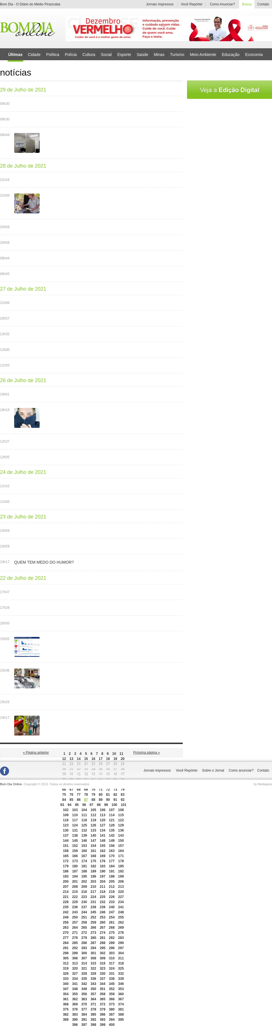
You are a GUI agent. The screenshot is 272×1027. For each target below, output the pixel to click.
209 (84, 887)
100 (114, 805)
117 (75, 820)
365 (102, 999)
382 (66, 1014)
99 (106, 805)
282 (111, 938)
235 (66, 907)
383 (75, 1014)
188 (84, 871)
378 (93, 1009)
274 (102, 933)
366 (111, 999)
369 (75, 1004)
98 (99, 805)
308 (93, 958)
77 (78, 795)
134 (102, 830)
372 (102, 1004)
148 (102, 841)
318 (121, 963)
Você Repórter (192, 4)
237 (84, 907)
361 (66, 999)
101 (123, 805)
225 (102, 897)
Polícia (71, 54)
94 (69, 805)
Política (52, 54)
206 (121, 882)
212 (111, 887)
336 (93, 979)
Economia (254, 54)
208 (75, 887)
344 (102, 984)
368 (66, 1004)
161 (93, 851)
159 (75, 851)
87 (86, 800)
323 (102, 968)
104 (84, 810)
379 (102, 1009)
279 (84, 938)
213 (121, 887)
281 (102, 938)
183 (102, 866)
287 (93, 943)
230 (84, 902)
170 (111, 856)
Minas (159, 54)
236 (75, 907)
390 (75, 1020)
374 (121, 1004)
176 (102, 861)
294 (93, 948)
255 (121, 917)
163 (111, 851)
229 (75, 902)
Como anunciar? (241, 770)
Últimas (15, 54)
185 (121, 866)
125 (84, 825)
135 (111, 830)
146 (84, 841)
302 (102, 953)
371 (93, 1004)
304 (121, 953)
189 (93, 871)
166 (75, 856)
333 (66, 979)
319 (66, 968)
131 (75, 830)
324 (111, 968)
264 (75, 928)
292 (75, 948)
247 (111, 912)
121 (111, 820)
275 (111, 933)
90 (108, 800)
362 (75, 999)
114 (111, 815)
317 (111, 963)
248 (121, 912)
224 (93, 897)
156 (111, 846)
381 (121, 1009)
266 (93, 928)
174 (84, 861)
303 (111, 953)
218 (102, 892)
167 (84, 856)
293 (84, 948)
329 (93, 974)
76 (71, 795)
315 (93, 963)
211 (102, 887)
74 (122, 789)
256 (66, 922)
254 (111, 917)
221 (66, 897)
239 (102, 907)
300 (84, 953)
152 (75, 846)
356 (84, 994)
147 (93, 841)
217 (93, 892)
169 (102, 856)
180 (75, 866)
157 (121, 846)
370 (84, 1004)
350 (93, 989)
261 (111, 922)
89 (101, 800)
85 (71, 800)
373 (111, 1004)
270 (66, 933)
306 (75, 958)
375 (66, 1009)
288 (102, 943)
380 (111, 1009)
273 (93, 933)
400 (111, 1025)
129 (121, 825)
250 (75, 917)
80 (101, 795)
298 (66, 953)
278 (75, 938)
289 (111, 943)
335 (84, 979)
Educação (230, 54)
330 (102, 974)
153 (84, 846)
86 (78, 800)
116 (66, 820)
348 (75, 989)
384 (84, 1014)
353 (121, 989)
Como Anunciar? (222, 4)
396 (75, 1025)
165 (66, 856)
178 (121, 861)
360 (121, 994)
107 (111, 810)
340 (66, 984)
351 (102, 989)
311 (121, 958)
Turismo (177, 54)
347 (66, 989)
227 (121, 897)
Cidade (34, 54)
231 (93, 902)
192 (121, 871)
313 (75, 963)
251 (84, 917)
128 (111, 825)
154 (93, 846)
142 (111, 836)
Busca (246, 4)
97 (91, 805)
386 (102, 1014)
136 (121, 830)
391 (84, 1020)
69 (86, 789)
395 (121, 1020)
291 (66, 948)
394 (111, 1020)
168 (93, 856)
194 (75, 876)
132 (84, 830)
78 (86, 795)
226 (111, 897)
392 (93, 1020)
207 (66, 887)
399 (102, 1025)
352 (111, 989)
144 (66, 841)
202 (84, 882)
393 (102, 1020)
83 (122, 795)
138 (75, 836)
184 (111, 866)
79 (93, 795)
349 (84, 989)
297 (121, 948)
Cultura (88, 54)
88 (93, 800)
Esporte (124, 54)
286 (84, 943)
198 (111, 876)
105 (93, 810)
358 (102, 994)
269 (121, 928)
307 (84, 958)
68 (78, 789)
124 (75, 825)
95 (76, 805)
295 (102, 948)
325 (121, 968)
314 (84, 963)
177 (111, 861)
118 (84, 820)
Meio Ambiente (203, 54)
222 (75, 897)
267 (102, 928)
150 (121, 841)
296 (111, 948)
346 (121, 984)
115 (121, 815)
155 (102, 846)
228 (66, 902)
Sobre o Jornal (213, 770)
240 (111, 907)
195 (84, 876)
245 (93, 912)
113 (102, 815)
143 (121, 836)
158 (66, 851)
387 (111, 1014)
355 (75, 994)
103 (75, 810)
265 (84, 928)
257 (75, 922)
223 (84, 897)
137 (66, 836)
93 (62, 805)
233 (111, 902)
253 (102, 917)
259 (93, 922)
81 (108, 795)
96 (84, 805)
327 (75, 974)
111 (84, 815)
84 (64, 800)
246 (102, 912)
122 (121, 820)
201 (75, 882)
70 (93, 789)
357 (93, 994)
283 (121, 938)
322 (93, 968)
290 (121, 943)
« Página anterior (36, 753)
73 (115, 789)
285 (75, 943)
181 (84, 866)
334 (75, 979)
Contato (263, 4)
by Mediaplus (263, 784)
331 (111, 974)
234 (121, 902)
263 (66, 928)
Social (106, 54)
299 (75, 953)
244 (84, 912)
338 (111, 979)
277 (66, 938)
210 (93, 887)
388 (121, 1014)
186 (66, 871)
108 (121, 810)
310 (111, 958)
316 (102, 963)
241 (121, 907)
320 (75, 968)
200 (66, 882)
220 (121, 892)
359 (111, 994)
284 (66, 943)
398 (93, 1025)
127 (102, 825)
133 (93, 830)
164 (121, 851)
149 (111, 841)
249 (66, 917)
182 (93, 866)
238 (93, 907)
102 (66, 810)
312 (66, 963)
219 (111, 892)
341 (75, 984)
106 (102, 810)
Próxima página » (146, 753)
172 (66, 861)
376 (75, 1009)
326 (66, 974)
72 (108, 789)
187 (75, 871)
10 (114, 754)
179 (66, 866)
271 (75, 933)
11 (121, 754)
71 (101, 789)
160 (84, 851)
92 (122, 800)
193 (66, 876)
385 (93, 1014)
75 (64, 795)
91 (115, 800)
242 (66, 912)
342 (84, 984)
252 (93, 917)
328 (84, 974)
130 (66, 830)
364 (93, 999)
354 (66, 994)
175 (93, 861)
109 (66, 815)
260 (102, 922)
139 (84, 836)
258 (84, 922)
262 (121, 922)
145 (75, 841)
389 (66, 1020)
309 (102, 958)
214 (66, 892)
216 (84, 892)
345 (111, 984)
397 (84, 1025)
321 (84, 968)
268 (111, 928)
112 (93, 815)
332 (121, 974)
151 (66, 846)
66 (64, 789)
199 (121, 876)
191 (111, 871)
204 (102, 882)
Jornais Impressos (159, 4)
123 (66, 825)
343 (93, 984)
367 (121, 999)
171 (121, 856)
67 (71, 789)
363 (84, 999)
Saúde (142, 54)
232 (102, 902)
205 (111, 882)
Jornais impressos (157, 770)
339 (121, 979)
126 (93, 825)
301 (93, 953)
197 (102, 876)
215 (75, 892)
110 (75, 815)
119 (93, 820)
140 (93, 836)
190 (102, 871)
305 (66, 958)
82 (115, 795)
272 (84, 933)
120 (102, 820)
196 (93, 876)
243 (75, 912)
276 (121, 933)
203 (93, 882)
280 (93, 938)
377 (84, 1009)
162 (102, 851)
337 (102, 979)
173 (75, 861)
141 (102, 836)
